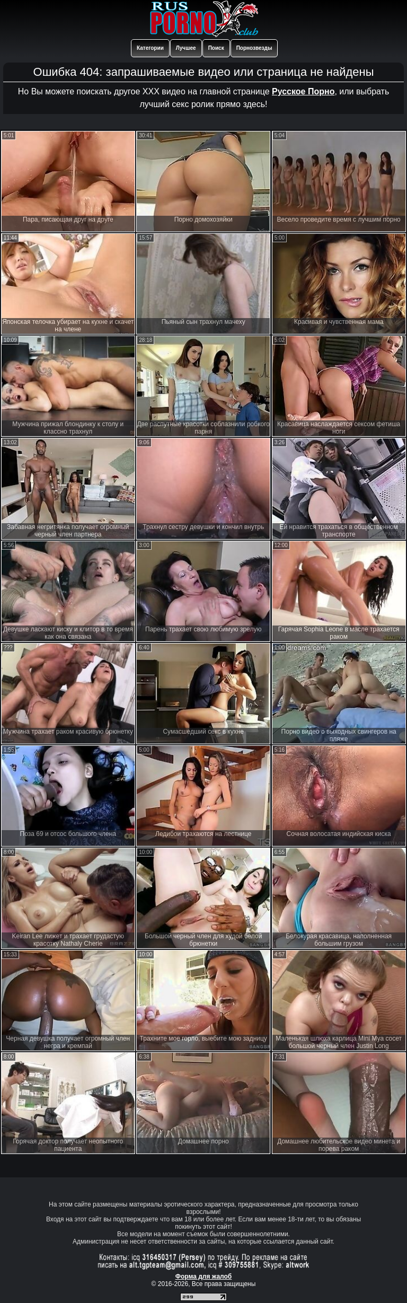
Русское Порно (303, 91)
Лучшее (186, 48)
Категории (150, 48)
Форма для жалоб (203, 1276)
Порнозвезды (254, 48)
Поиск (216, 48)
